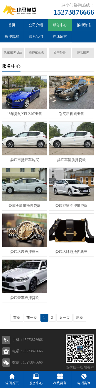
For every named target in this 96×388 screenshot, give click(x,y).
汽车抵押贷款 (13, 53)
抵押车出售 (36, 53)
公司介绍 (36, 25)
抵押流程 (12, 37)
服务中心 (60, 25)
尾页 (79, 318)
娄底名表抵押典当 (24, 252)
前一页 (31, 318)
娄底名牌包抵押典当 (71, 252)
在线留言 (60, 37)
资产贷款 (60, 53)
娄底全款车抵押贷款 (24, 206)
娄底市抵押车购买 (24, 160)
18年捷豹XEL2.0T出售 (24, 114)
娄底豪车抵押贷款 (24, 298)
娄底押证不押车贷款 (71, 206)
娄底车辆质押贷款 (71, 160)
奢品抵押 (83, 53)
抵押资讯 (84, 25)
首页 (11, 25)
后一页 (64, 318)
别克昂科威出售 (71, 114)
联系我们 (36, 37)
